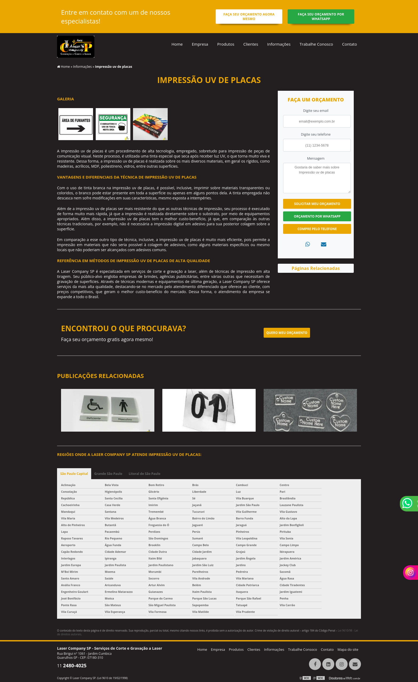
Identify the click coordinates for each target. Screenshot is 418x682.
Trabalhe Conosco (316, 44)
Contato (349, 44)
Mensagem (316, 158)
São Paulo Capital (74, 473)
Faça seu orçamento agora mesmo (249, 16)
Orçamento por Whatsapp (317, 216)
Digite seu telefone (316, 134)
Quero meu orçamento (286, 332)
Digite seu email (315, 110)
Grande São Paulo (108, 473)
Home (177, 44)
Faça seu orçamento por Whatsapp (321, 16)
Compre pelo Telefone (317, 229)
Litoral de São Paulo (144, 473)
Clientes (250, 44)
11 (72, 666)
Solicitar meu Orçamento (317, 204)
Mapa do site (347, 649)
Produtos (225, 44)
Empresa (200, 44)
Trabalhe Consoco (302, 649)
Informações (279, 44)
